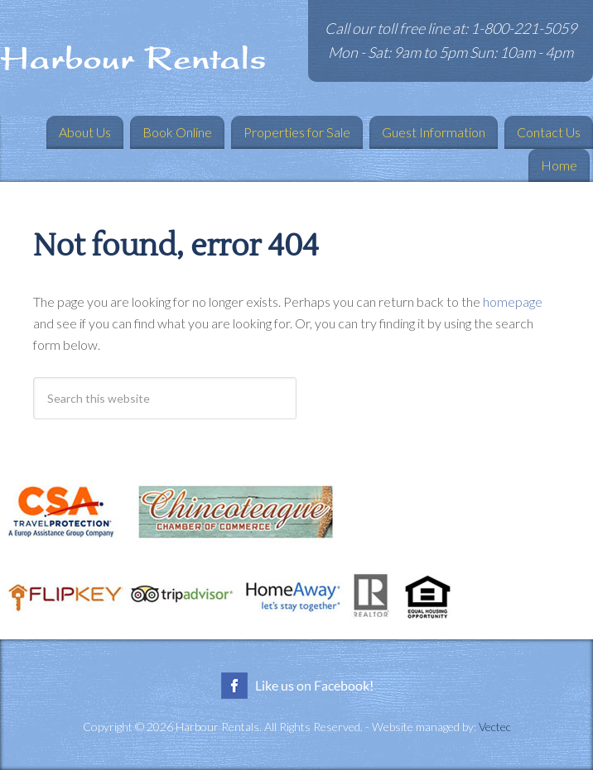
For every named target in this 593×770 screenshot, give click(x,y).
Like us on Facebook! (296, 685)
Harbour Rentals (132, 58)
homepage (512, 301)
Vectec (495, 727)
